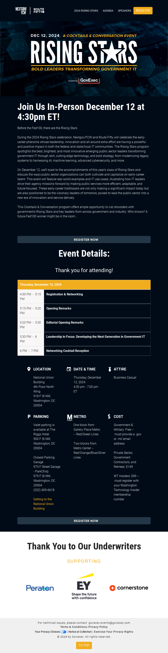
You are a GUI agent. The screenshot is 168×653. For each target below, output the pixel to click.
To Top (84, 645)
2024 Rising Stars (86, 10)
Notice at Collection (80, 631)
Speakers (124, 10)
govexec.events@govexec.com (109, 622)
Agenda (108, 10)
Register (143, 10)
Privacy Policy (98, 626)
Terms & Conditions (73, 626)
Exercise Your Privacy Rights (113, 631)
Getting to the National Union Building (43, 503)
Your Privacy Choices (50, 631)
